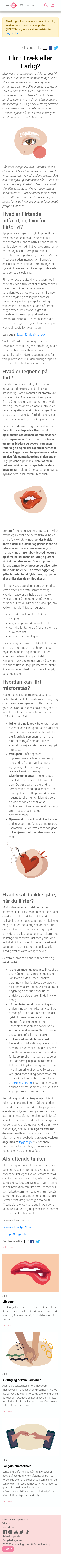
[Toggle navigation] (7, 5)
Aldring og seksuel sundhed (21, 1380)
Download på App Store (17, 1227)
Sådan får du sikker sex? (31, 334)
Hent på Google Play (15, 1234)
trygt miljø (25, 1142)
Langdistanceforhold (16, 1466)
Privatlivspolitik (11, 1536)
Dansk (7, 1549)
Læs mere (7, 1325)
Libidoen (8, 1302)
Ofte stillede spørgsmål (15, 1519)
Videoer (6, 1523)
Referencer (8, 1247)
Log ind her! (12, 33)
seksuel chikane (22, 1082)
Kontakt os (8, 1527)
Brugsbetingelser (12, 1540)
